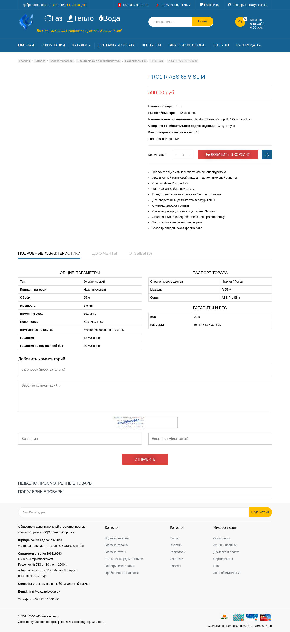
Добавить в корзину (228, 155)
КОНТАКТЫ (151, 46)
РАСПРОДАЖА (248, 46)
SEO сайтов (263, 626)
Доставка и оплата (226, 552)
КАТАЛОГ (81, 46)
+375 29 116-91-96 (46, 599)
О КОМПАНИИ (53, 46)
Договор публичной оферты (37, 622)
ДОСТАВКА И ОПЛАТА (116, 46)
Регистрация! (76, 5)
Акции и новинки (225, 545)
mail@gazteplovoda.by (44, 592)
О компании (221, 538)
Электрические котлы (120, 566)
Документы (104, 254)
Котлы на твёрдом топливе (124, 559)
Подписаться (261, 512)
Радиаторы (178, 552)
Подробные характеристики (49, 254)
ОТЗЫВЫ (221, 46)
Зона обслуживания (227, 573)
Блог (216, 566)
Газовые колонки (117, 545)
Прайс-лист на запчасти (122, 573)
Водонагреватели (117, 538)
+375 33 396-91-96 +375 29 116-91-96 (153, 5)
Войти (56, 5)
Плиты (174, 538)
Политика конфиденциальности (82, 622)
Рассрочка (211, 5)
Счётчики (176, 559)
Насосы (175, 566)
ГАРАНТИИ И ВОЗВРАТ (187, 46)
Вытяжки (176, 545)
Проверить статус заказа (249, 5)
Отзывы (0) (140, 254)
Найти (202, 21)
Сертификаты (223, 559)
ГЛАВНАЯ (26, 46)
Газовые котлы (115, 552)
